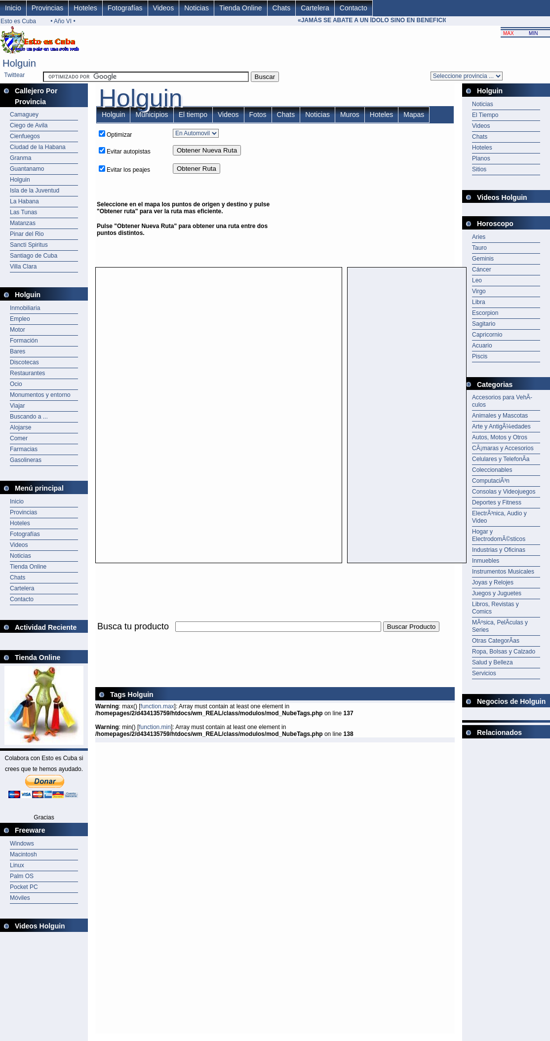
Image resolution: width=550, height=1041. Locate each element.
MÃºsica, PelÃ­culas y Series (500, 626)
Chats (282, 8)
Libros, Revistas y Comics (495, 608)
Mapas (413, 114)
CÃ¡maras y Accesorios (503, 448)
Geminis (483, 258)
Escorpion (485, 312)
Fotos (258, 114)
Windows (22, 843)
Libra (478, 302)
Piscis (479, 356)
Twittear (14, 75)
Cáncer (481, 269)
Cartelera (315, 8)
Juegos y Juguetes (496, 593)
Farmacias (24, 449)
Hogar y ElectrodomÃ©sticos (498, 535)
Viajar (17, 405)
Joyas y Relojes (492, 582)
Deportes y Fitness (496, 502)
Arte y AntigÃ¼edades (501, 426)
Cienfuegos (25, 136)
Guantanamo (27, 168)
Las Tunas (23, 212)
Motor (17, 329)
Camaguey (24, 114)
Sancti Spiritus (29, 244)
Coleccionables (492, 469)
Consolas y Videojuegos (504, 491)
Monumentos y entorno (40, 394)
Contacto (353, 8)
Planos (481, 158)
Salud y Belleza (492, 662)
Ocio (16, 384)
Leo (477, 280)
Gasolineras (25, 460)
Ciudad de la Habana (38, 147)
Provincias (48, 8)
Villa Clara (23, 266)
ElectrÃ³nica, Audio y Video (499, 517)
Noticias (196, 8)
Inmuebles (485, 560)
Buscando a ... (29, 416)
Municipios (151, 114)
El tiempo (193, 114)
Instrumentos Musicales (503, 571)
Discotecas (24, 362)
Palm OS (22, 876)
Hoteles (85, 8)
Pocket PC (24, 887)
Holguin (20, 179)
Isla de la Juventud (34, 190)
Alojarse (20, 427)
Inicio (13, 8)
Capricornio (487, 334)
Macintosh (23, 854)
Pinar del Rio (27, 234)
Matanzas (23, 223)
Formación (24, 340)
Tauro (479, 247)
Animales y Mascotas (500, 415)
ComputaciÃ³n (491, 480)
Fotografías (125, 8)
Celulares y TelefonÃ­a (501, 459)
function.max (157, 706)
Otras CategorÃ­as (495, 640)
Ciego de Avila (29, 125)
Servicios (484, 673)
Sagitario (483, 323)
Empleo (20, 318)
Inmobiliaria (25, 308)
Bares (17, 351)
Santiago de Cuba (33, 255)
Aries (478, 236)
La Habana (24, 201)
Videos (163, 8)
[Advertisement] (370, 195)
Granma (20, 157)
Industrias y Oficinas (498, 549)
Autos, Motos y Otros (499, 437)
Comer (19, 438)
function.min (155, 727)
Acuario (482, 345)
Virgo (479, 291)
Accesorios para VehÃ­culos (502, 401)
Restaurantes (27, 373)
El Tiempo (485, 115)
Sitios (479, 169)
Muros (349, 114)
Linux (17, 865)
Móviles (20, 897)
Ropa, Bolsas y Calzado (503, 651)
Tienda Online (240, 8)
